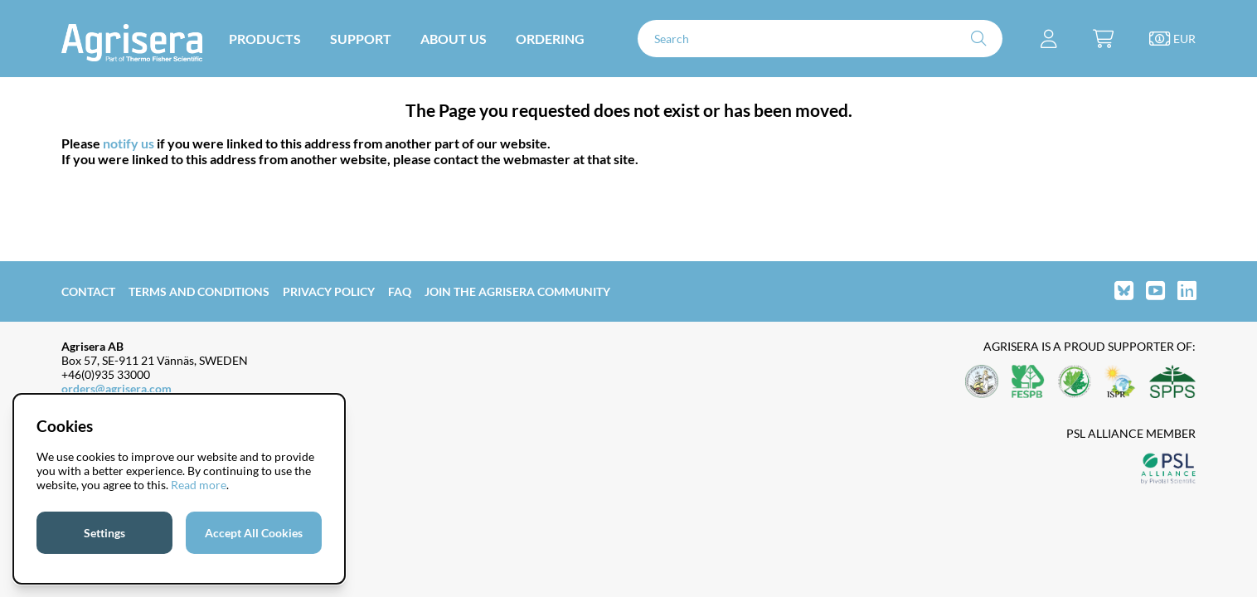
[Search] (820, 38)
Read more (198, 485)
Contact (88, 291)
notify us (128, 143)
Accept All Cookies (254, 533)
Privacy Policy (329, 291)
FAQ (399, 291)
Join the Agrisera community (517, 291)
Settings (104, 533)
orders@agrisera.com (116, 388)
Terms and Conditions (199, 291)
